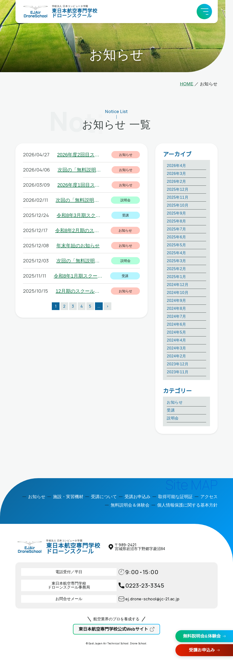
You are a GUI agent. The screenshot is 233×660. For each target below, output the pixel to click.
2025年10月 (177, 205)
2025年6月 (176, 237)
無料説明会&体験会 (202, 636)
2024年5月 (176, 332)
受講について (104, 496)
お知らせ (175, 402)
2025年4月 (176, 253)
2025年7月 (176, 229)
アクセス (209, 496)
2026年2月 (176, 181)
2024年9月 (176, 300)
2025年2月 (176, 269)
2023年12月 (177, 364)
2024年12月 (177, 285)
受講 (171, 410)
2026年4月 (176, 166)
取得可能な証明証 (175, 496)
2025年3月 (176, 261)
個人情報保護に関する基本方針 (187, 505)
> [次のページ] (107, 306)
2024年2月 (176, 356)
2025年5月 (176, 245)
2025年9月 (176, 213)
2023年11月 (177, 372)
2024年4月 (176, 340)
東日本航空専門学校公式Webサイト (113, 629)
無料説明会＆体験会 (130, 505)
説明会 (173, 418)
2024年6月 (176, 324)
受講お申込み (202, 650)
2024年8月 (176, 308)
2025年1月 (176, 277)
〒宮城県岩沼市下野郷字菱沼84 (140, 547)
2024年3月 (176, 348)
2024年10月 (177, 293)
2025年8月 (176, 221)
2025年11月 (177, 197)
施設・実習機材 (68, 496)
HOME (186, 84)
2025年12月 (177, 189)
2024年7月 (176, 316)
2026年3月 (176, 173)
